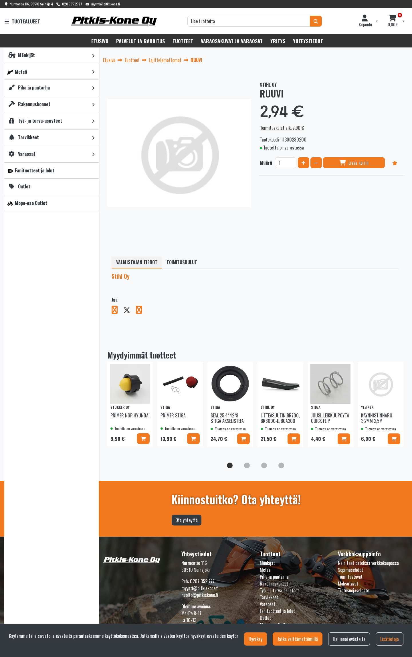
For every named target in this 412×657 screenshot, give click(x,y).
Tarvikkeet (269, 597)
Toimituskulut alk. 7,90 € (282, 127)
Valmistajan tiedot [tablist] (136, 262)
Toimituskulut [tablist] (182, 262)
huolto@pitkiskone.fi (199, 595)
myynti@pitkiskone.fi (105, 3)
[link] (93, 55)
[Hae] (248, 21)
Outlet (265, 617)
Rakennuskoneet (274, 583)
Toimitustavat (350, 576)
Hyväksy (255, 639)
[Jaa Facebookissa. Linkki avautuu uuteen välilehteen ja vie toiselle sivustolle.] (117, 310)
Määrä (266, 162)
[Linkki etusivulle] (114, 21)
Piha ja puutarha (274, 576)
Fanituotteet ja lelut (277, 611)
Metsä (265, 569)
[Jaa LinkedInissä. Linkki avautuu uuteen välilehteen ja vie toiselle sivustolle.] (141, 310)
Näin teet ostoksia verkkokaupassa (368, 563)
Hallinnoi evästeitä (349, 639)
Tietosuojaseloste (353, 590)
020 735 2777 (72, 3)
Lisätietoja (389, 639)
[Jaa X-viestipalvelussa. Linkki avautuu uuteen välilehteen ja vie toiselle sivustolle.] (129, 310)
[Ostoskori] (393, 21)
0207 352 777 (202, 581)
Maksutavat (348, 583)
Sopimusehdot (350, 569)
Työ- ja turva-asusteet (279, 590)
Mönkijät (267, 563)
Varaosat (267, 604)
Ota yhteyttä (186, 520)
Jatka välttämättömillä (297, 639)
